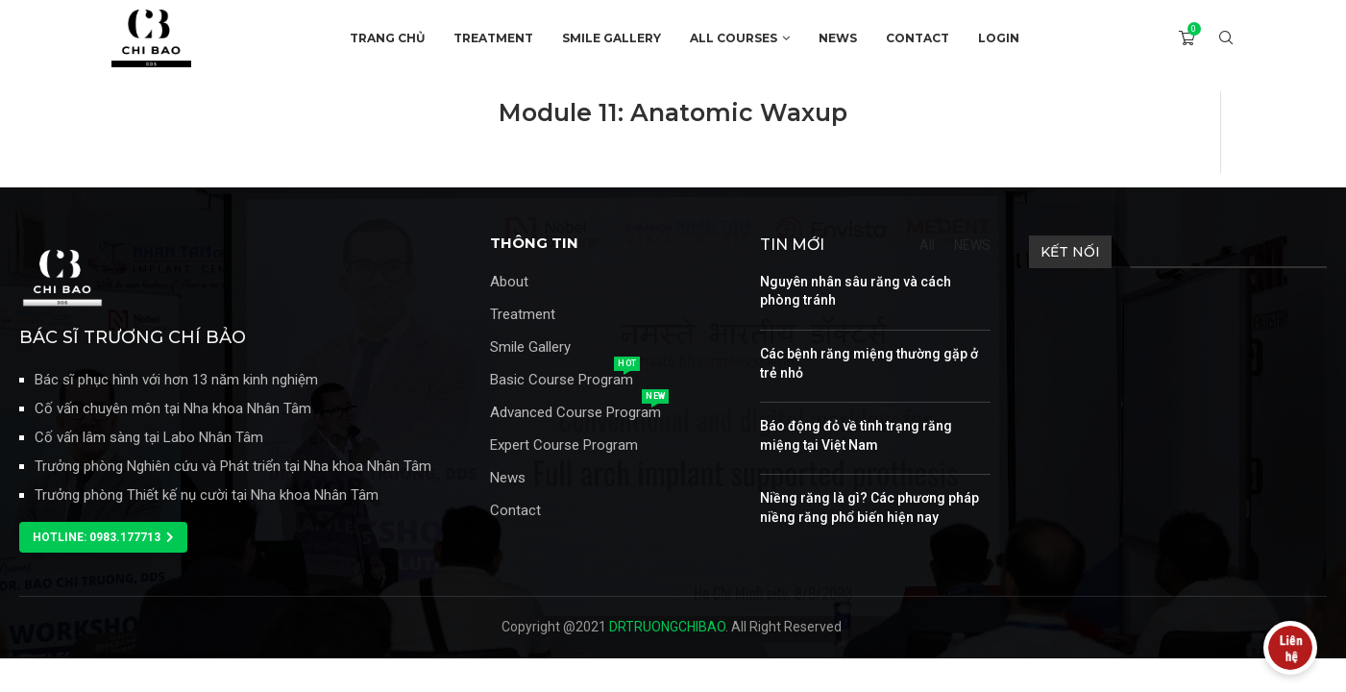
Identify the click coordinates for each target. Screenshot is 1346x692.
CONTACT (917, 38)
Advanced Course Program (575, 413)
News (508, 478)
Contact (515, 511)
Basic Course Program (561, 380)
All (927, 245)
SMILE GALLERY (611, 38)
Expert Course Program (564, 445)
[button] (103, 537)
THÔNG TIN (534, 242)
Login (998, 38)
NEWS (838, 38)
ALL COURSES (733, 38)
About (509, 282)
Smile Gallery (530, 347)
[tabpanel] (673, 132)
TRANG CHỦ (387, 38)
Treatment (522, 315)
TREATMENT (493, 38)
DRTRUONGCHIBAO (667, 626)
